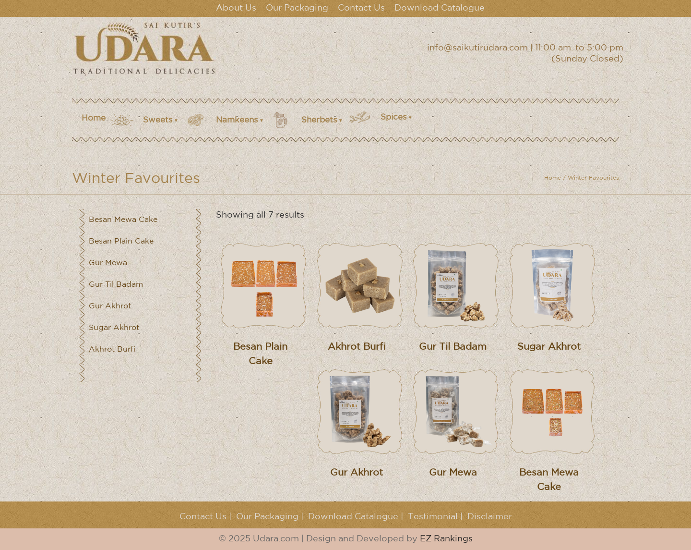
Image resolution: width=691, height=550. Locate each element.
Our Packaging (297, 8)
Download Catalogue (439, 8)
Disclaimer (489, 517)
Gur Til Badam (116, 284)
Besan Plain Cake (121, 241)
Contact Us (361, 8)
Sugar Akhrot (114, 327)
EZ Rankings (446, 539)
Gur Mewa (108, 263)
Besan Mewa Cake (123, 219)
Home (94, 118)
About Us (236, 8)
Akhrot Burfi (112, 349)
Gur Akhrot (110, 306)
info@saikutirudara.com (477, 48)
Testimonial (433, 517)
